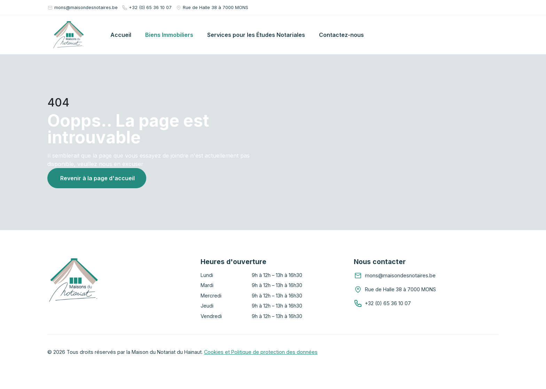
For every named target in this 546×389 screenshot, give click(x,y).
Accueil (120, 34)
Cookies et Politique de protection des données (261, 352)
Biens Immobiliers (169, 34)
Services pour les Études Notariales (256, 34)
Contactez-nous (341, 34)
